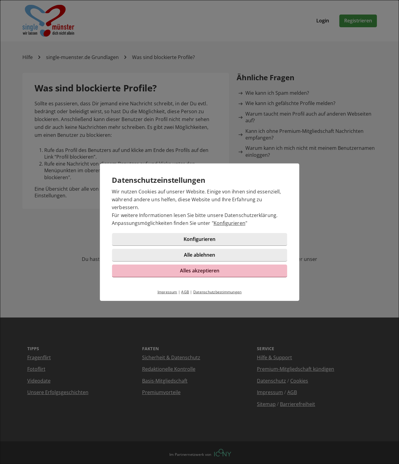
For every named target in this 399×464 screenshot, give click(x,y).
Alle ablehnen (199, 255)
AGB (185, 292)
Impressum (167, 292)
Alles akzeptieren (199, 270)
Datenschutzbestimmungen (217, 292)
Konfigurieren (229, 223)
